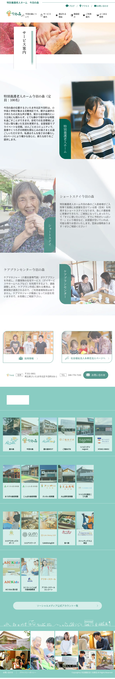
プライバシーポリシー (27, 676)
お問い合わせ (8, 676)
